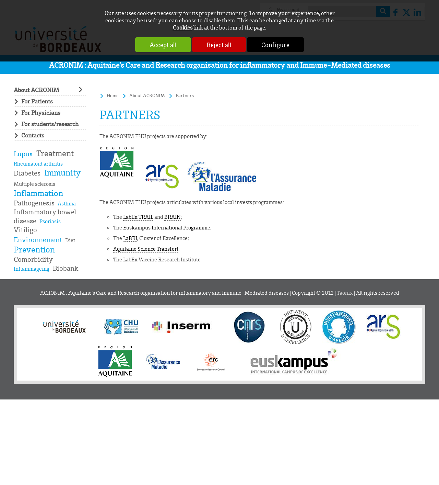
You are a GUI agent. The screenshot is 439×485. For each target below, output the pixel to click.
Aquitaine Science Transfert (145, 248)
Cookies (182, 27)
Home (113, 95)
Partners (185, 95)
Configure (275, 45)
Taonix (345, 293)
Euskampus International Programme (166, 227)
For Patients (37, 101)
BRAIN (172, 216)
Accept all (163, 45)
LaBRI (130, 238)
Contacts (32, 135)
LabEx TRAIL (138, 216)
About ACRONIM (36, 89)
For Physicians (40, 112)
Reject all (219, 45)
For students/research (50, 123)
